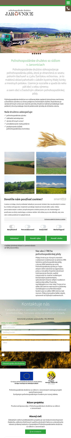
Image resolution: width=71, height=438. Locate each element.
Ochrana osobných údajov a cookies (54, 219)
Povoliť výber (35, 238)
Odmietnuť (14, 238)
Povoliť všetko (56, 238)
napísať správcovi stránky (53, 425)
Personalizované (27, 229)
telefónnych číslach (54, 246)
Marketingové (58, 229)
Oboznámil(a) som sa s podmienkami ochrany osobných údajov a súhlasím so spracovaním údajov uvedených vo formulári (33, 288)
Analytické (43, 229)
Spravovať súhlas (47, 427)
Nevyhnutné (12, 229)
